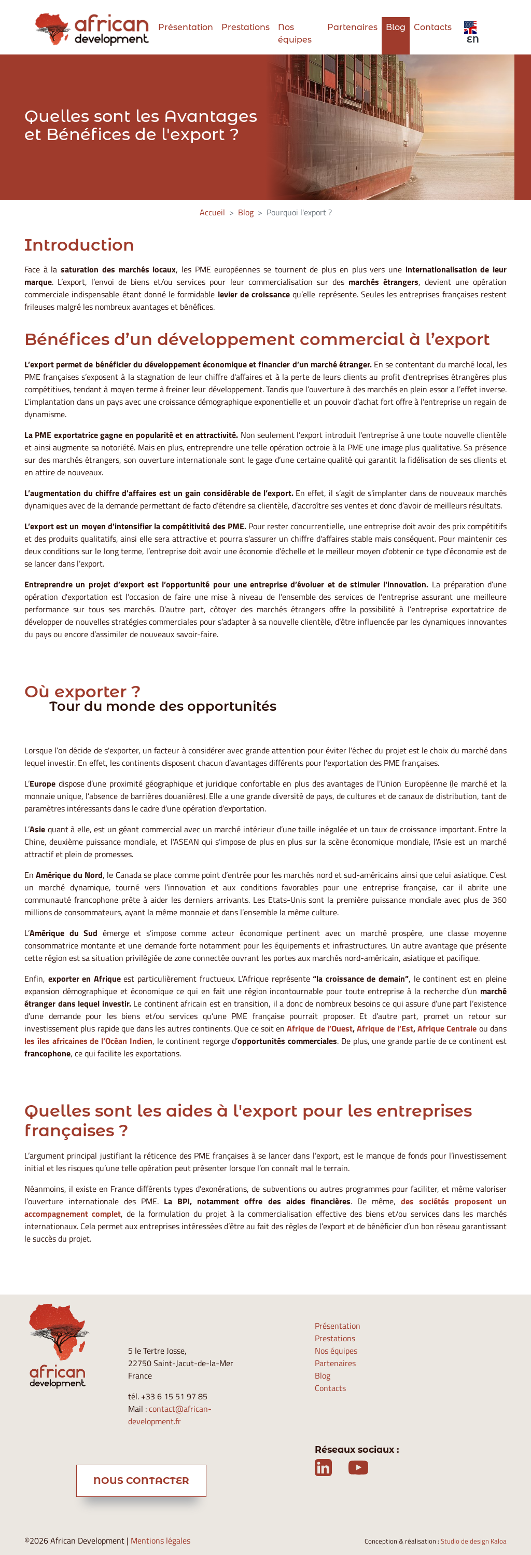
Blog (396, 27)
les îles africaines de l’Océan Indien (88, 1041)
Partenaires (352, 27)
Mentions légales (160, 1540)
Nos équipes (295, 33)
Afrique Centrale (447, 1028)
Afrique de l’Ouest (320, 1028)
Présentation (185, 27)
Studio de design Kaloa (474, 1541)
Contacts (433, 27)
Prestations (245, 27)
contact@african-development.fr (170, 1414)
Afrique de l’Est (385, 1028)
